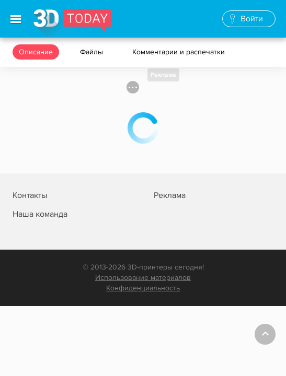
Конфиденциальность (143, 288)
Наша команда (40, 214)
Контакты (30, 195)
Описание (36, 52)
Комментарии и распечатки (179, 52)
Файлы (92, 52)
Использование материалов (143, 277)
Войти (252, 19)
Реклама (163, 75)
